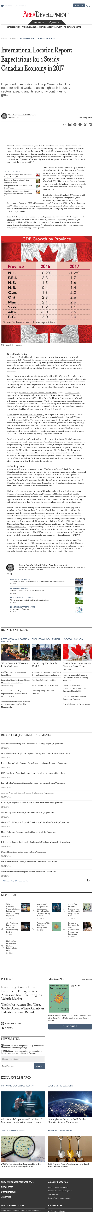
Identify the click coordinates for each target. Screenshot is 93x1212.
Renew (88, 6)
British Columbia (26, 357)
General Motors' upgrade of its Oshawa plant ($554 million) (43, 394)
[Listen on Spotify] (23, 1027)
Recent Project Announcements (60, 1198)
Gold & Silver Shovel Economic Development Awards (21, 1210)
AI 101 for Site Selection (19, 609)
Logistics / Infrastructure (22, 607)
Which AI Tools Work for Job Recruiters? (27, 590)
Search (54, 23)
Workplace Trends (19, 588)
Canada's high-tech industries (20, 472)
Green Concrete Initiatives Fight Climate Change (30, 600)
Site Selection (53, 1194)
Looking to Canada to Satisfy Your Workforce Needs (16, 181)
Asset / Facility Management (58, 1187)
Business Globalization (46, 639)
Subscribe (79, 5)
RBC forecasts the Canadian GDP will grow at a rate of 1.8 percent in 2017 (43, 202)
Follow (39, 23)
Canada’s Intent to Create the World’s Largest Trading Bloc (18, 175)
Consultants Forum (10, 6)
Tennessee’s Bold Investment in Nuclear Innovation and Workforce (37, 581)
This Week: (21, 1052)
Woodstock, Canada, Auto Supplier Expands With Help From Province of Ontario (18, 193)
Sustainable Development (22, 598)
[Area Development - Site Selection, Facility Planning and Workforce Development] (46, 14)
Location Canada (73, 639)
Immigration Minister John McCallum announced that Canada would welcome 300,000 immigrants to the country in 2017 (45, 524)
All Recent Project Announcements (15, 881)
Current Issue (8, 1192)
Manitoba (11, 414)
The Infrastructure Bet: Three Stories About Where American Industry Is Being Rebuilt (22, 1008)
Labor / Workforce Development (60, 1191)
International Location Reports (37, 38)
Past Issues (87, 979)
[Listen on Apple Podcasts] (23, 1023)
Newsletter (7, 1187)
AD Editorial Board (72, 27)
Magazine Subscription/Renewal (17, 1182)
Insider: (22, 1047)
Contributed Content (20, 579)
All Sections (89, 27)
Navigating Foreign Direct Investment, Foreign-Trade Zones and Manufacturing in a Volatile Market (21, 993)
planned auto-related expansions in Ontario (38, 392)
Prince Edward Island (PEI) (32, 414)
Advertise (22, 6)
